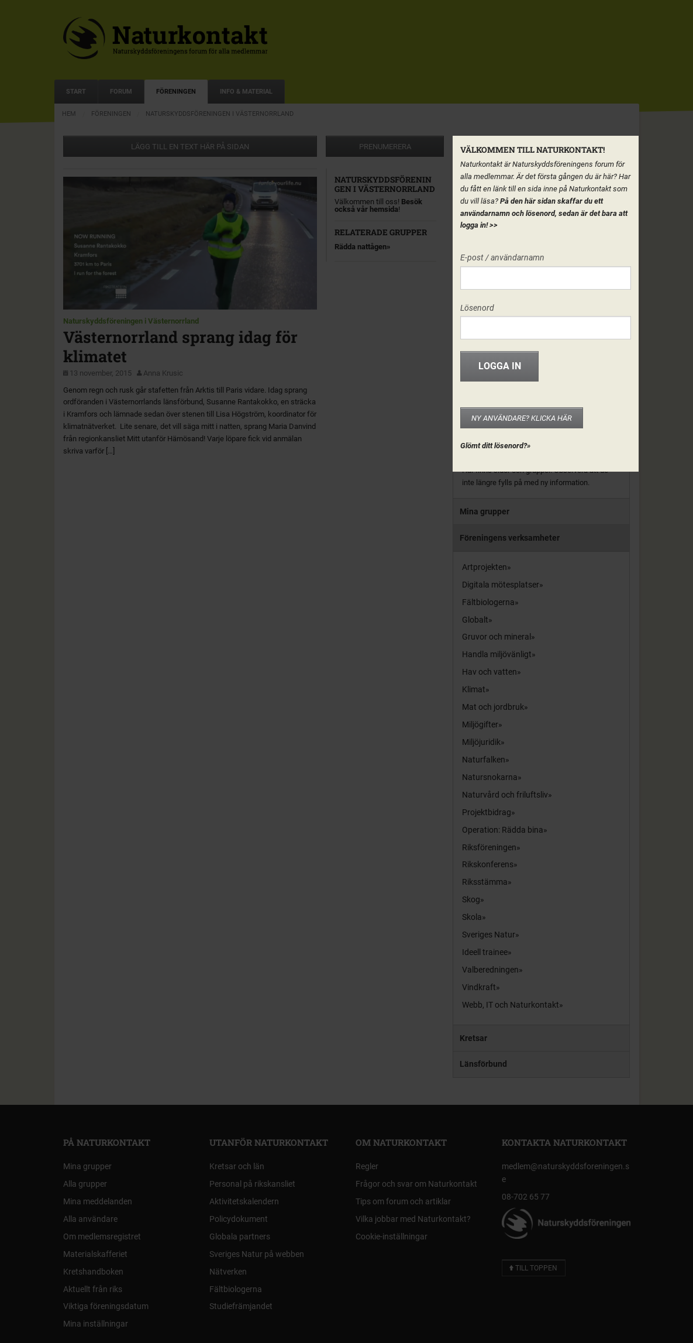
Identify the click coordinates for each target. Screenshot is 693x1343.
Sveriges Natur (488, 934)
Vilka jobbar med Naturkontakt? (413, 1219)
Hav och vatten (489, 671)
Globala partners (239, 1236)
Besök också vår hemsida (378, 205)
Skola (472, 917)
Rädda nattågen (361, 246)
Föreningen (176, 91)
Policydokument (238, 1219)
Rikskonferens (487, 864)
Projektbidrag (486, 812)
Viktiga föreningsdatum (106, 1306)
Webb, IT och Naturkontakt (510, 1004)
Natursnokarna (490, 777)
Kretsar (473, 1038)
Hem (69, 114)
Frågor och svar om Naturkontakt (416, 1184)
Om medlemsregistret (102, 1236)
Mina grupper (484, 511)
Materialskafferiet (95, 1254)
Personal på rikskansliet (252, 1184)
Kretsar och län (236, 1166)
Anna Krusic (163, 373)
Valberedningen (490, 969)
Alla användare (90, 1219)
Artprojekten (484, 567)
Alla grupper (85, 1184)
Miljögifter (480, 724)
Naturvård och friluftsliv (505, 794)
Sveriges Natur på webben (256, 1254)
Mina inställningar (95, 1323)
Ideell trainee (485, 952)
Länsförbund (483, 1064)
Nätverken (228, 1271)
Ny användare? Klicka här (521, 418)
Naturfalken (483, 759)
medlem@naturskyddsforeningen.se (565, 1173)
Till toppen (533, 1268)
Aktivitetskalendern (244, 1201)
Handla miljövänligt (497, 654)
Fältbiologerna (488, 602)
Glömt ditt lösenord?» (495, 445)
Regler (367, 1166)
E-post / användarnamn (502, 257)
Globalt (475, 619)
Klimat (473, 689)
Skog (471, 899)
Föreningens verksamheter (510, 537)
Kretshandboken (93, 1271)
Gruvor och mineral (496, 636)
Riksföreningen (489, 847)
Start (76, 91)
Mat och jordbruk (493, 707)
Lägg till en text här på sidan (190, 146)
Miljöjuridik (481, 742)
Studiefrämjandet (241, 1306)
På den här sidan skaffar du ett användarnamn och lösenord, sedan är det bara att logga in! (544, 213)
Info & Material (246, 91)
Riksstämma (485, 882)
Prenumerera (385, 146)
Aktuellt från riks (92, 1289)
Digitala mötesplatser (500, 584)
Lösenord (477, 307)
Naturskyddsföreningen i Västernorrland (220, 114)
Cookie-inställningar (391, 1236)
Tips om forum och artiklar (403, 1201)
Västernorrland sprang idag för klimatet (180, 346)
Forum (121, 91)
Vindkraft (479, 987)
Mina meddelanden (97, 1201)
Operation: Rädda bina (502, 829)
